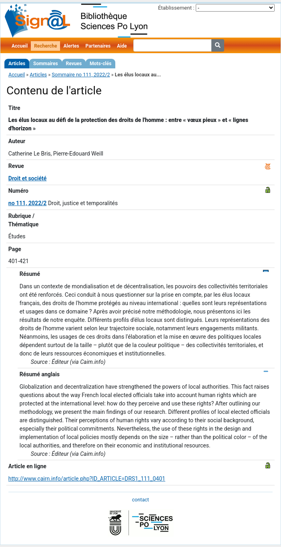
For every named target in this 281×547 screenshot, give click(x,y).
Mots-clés (100, 63)
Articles (16, 63)
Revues (74, 63)
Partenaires (98, 46)
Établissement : (176, 8)
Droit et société (27, 178)
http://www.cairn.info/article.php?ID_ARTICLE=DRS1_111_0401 (86, 478)
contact (140, 500)
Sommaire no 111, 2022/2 (81, 75)
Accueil (20, 46)
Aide (121, 46)
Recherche (45, 46)
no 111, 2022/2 (27, 203)
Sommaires (45, 63)
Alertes (71, 46)
